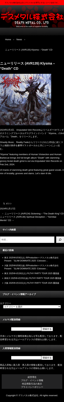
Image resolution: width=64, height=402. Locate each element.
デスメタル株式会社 (32, 15)
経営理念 (32, 377)
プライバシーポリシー (32, 387)
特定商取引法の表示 (32, 383)
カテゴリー (5, 303)
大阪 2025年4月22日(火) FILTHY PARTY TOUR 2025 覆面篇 (31, 283)
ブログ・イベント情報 (32, 380)
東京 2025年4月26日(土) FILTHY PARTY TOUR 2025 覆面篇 (31, 273)
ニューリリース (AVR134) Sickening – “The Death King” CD (33, 213)
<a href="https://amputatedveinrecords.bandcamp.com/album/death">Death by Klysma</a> (32, 187)
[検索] (60, 239)
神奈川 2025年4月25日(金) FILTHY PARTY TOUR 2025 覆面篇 (32, 278)
